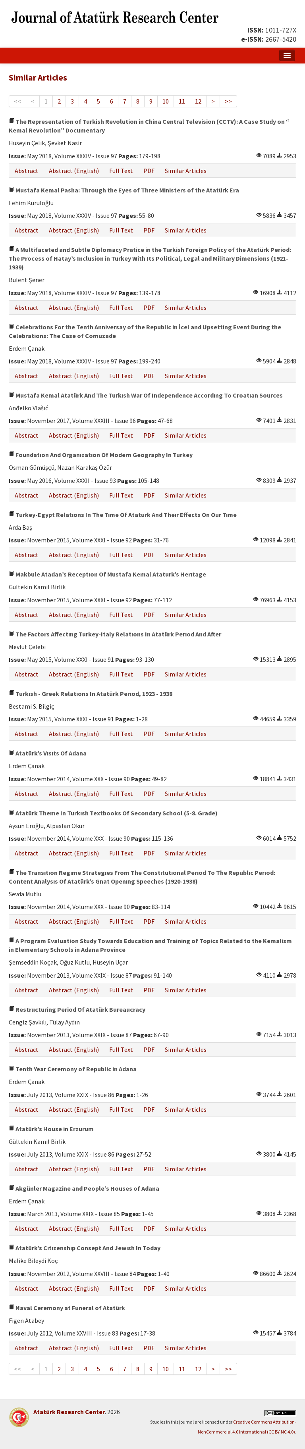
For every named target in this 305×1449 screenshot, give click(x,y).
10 (165, 101)
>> (228, 101)
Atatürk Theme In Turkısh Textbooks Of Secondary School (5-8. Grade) (113, 813)
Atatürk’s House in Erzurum (51, 1129)
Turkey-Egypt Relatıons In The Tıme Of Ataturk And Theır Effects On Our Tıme (123, 515)
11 (182, 101)
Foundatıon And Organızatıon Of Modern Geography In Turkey (101, 455)
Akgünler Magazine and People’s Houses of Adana (84, 1188)
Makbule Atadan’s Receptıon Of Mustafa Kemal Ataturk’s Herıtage (107, 574)
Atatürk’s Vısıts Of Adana (48, 753)
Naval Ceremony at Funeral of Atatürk (67, 1308)
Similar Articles (186, 171)
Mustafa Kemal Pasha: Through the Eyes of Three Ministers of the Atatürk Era (124, 190)
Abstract (27, 171)
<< (17, 101)
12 (198, 101)
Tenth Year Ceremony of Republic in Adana (73, 1069)
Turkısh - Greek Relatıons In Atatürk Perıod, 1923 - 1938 (90, 694)
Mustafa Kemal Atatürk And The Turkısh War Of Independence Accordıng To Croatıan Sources (146, 395)
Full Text (121, 171)
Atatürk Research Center (69, 1412)
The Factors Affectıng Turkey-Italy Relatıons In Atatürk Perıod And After (115, 634)
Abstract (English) (74, 171)
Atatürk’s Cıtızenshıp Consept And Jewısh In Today (84, 1248)
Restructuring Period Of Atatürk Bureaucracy (77, 1009)
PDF (148, 171)
